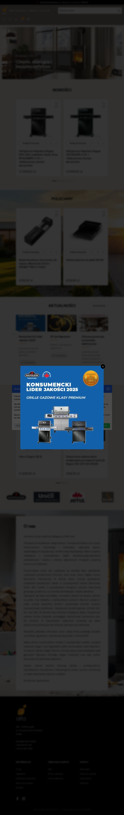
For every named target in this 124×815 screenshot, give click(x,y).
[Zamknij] (103, 366)
